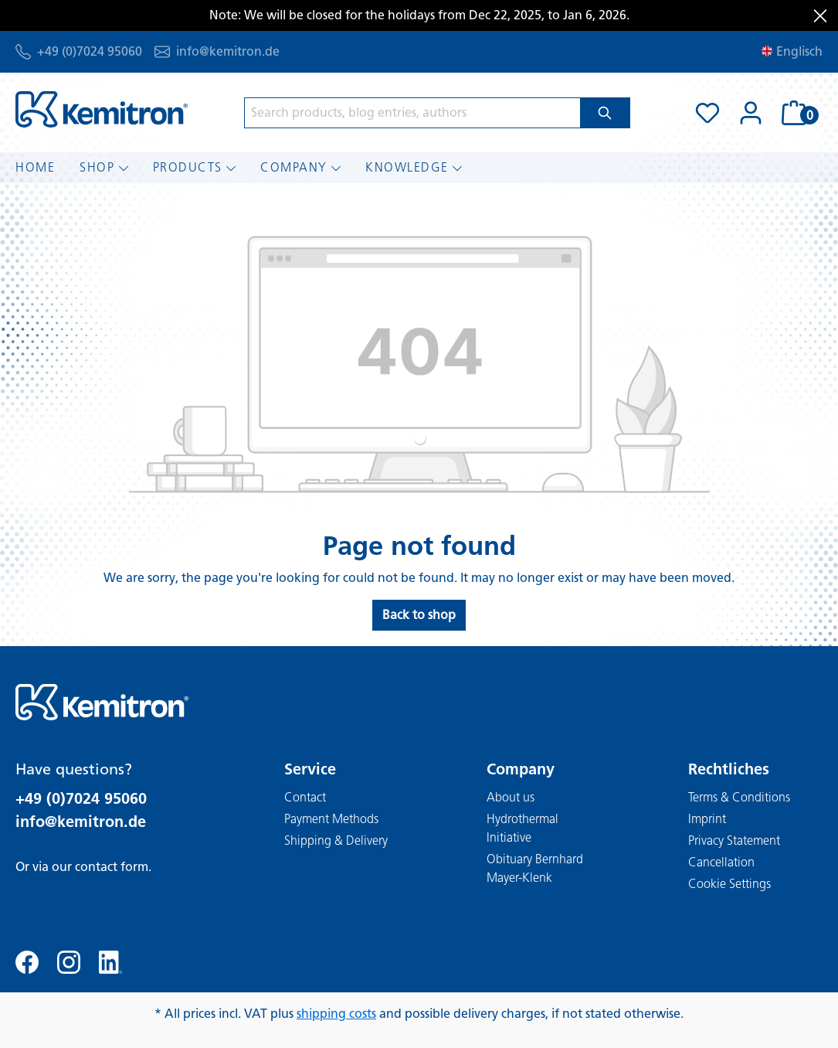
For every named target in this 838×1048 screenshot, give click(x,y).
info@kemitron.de (228, 51)
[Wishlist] (707, 113)
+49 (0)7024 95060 (89, 51)
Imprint (707, 819)
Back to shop (419, 614)
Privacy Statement (734, 840)
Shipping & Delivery (336, 840)
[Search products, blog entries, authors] (412, 112)
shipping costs (336, 1013)
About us (510, 797)
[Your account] (750, 113)
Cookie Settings (729, 883)
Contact (305, 797)
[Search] (605, 112)
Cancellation (721, 862)
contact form (111, 866)
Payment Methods (331, 819)
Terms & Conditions (739, 797)
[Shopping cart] (797, 113)
